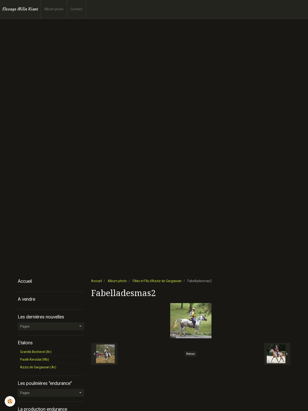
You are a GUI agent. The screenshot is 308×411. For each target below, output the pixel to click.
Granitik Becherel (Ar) (36, 352)
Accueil (96, 281)
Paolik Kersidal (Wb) (34, 359)
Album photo (53, 9)
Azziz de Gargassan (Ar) (38, 367)
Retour (190, 354)
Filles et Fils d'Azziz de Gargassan (157, 281)
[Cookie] (10, 401)
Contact (76, 9)
